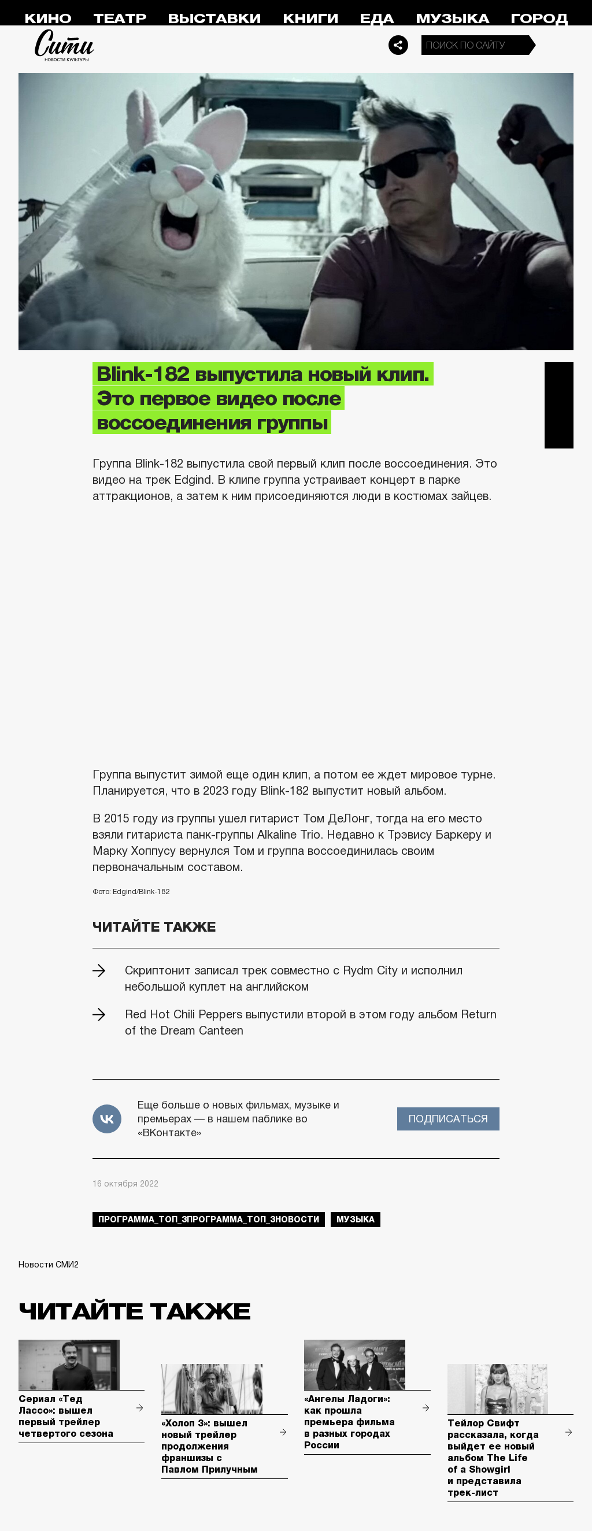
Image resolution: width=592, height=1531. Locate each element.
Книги (310, 19)
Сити (65, 45)
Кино (47, 19)
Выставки (214, 19)
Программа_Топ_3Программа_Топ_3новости (208, 1219)
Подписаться (448, 1119)
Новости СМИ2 (48, 1264)
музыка (355, 1219)
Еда (377, 19)
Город (539, 19)
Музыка (452, 19)
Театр (119, 19)
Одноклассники (559, 434)
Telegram (559, 376)
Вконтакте (559, 405)
